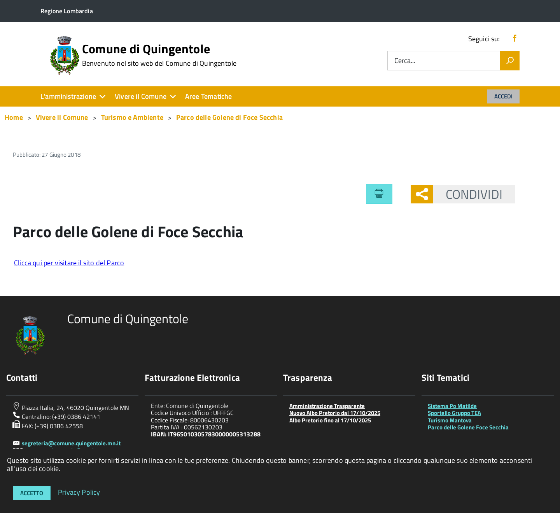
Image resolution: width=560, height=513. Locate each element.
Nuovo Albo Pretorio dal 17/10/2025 (334, 412)
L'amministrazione (68, 96)
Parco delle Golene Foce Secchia (468, 427)
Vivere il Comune (140, 96)
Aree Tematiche (208, 96)
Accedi (503, 96)
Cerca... (404, 61)
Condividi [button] (467, 194)
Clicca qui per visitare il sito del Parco (69, 262)
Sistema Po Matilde (452, 405)
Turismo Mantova (450, 420)
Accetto (31, 492)
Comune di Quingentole (159, 54)
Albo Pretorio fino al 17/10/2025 (330, 420)
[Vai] (510, 60)
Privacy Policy (79, 492)
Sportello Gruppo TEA (454, 412)
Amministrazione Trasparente (327, 405)
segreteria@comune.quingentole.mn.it (71, 443)
